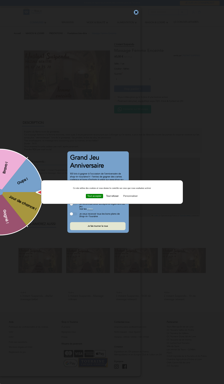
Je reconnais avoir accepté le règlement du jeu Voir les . (102, 206)
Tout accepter (94, 196)
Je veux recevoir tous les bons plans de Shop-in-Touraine (99, 215)
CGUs (90, 208)
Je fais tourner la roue (98, 226)
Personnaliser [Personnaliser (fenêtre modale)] (130, 196)
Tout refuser (112, 196)
